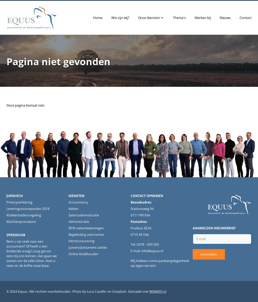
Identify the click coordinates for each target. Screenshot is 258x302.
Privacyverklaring (19, 202)
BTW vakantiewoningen (86, 228)
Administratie (79, 221)
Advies (73, 209)
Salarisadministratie (84, 215)
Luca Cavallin (96, 291)
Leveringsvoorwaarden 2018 (27, 209)
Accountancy (78, 202)
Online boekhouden (84, 254)
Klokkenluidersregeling (23, 215)
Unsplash (119, 291)
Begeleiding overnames (86, 234)
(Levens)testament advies (88, 247)
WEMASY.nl (157, 291)
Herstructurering (82, 241)
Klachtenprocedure (21, 221)
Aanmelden (208, 254)
